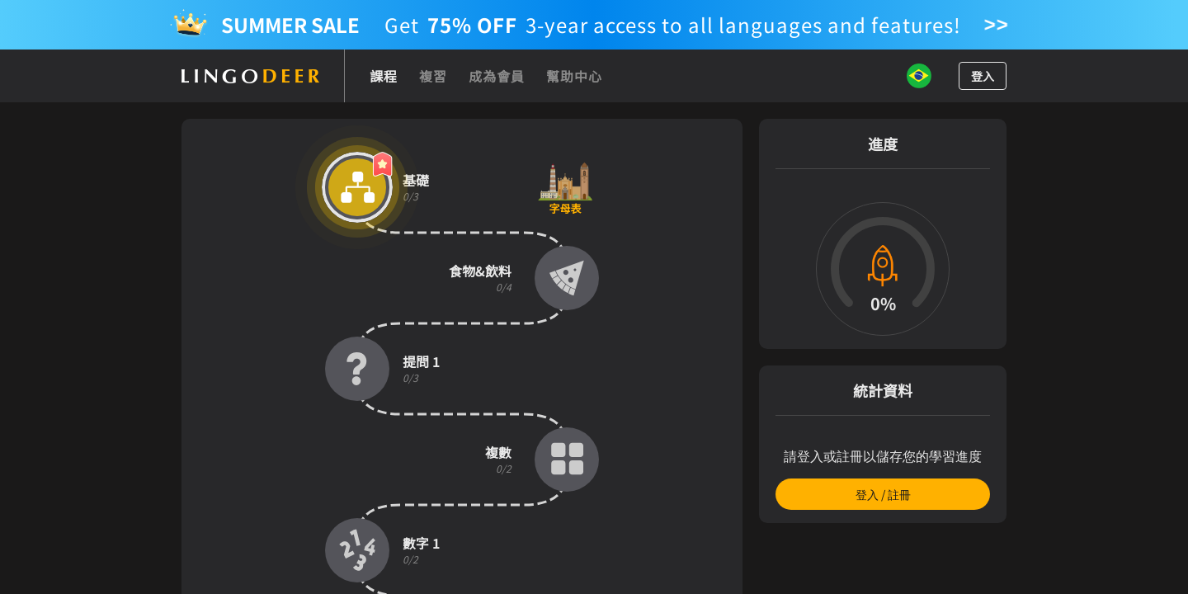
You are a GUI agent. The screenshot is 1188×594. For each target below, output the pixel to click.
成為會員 (497, 75)
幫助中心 (574, 75)
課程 (384, 75)
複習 (433, 75)
